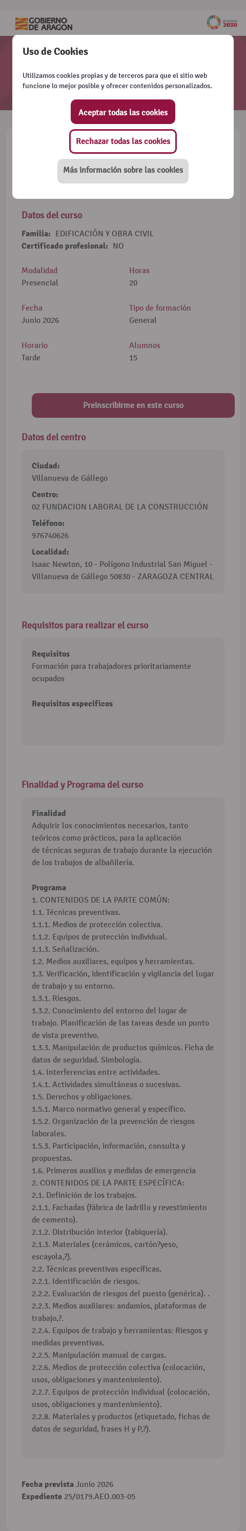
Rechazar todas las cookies (123, 141)
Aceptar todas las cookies (123, 113)
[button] (123, 171)
